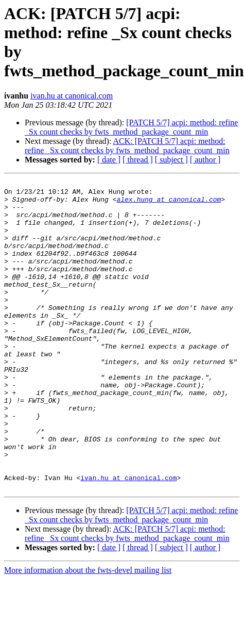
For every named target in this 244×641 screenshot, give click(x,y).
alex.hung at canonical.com (168, 203)
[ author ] (205, 159)
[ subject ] (171, 159)
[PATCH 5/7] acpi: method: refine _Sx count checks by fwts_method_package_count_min (131, 127)
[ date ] (108, 159)
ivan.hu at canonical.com (71, 95)
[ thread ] (138, 159)
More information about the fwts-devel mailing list (87, 632)
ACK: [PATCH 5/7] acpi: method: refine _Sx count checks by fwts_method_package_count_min (127, 146)
